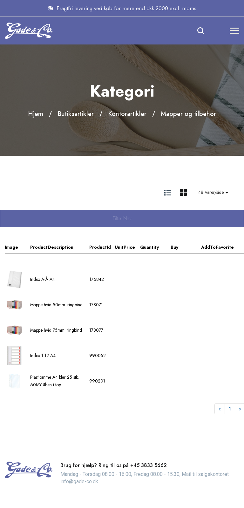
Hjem (35, 114)
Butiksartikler (76, 114)
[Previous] (219, 408)
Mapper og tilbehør (188, 114)
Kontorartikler (127, 114)
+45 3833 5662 (148, 465)
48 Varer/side (213, 192)
